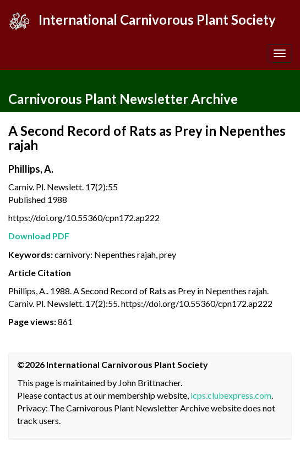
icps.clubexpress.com (230, 395)
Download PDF (38, 235)
